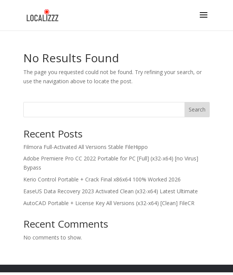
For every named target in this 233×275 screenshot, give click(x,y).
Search (197, 109)
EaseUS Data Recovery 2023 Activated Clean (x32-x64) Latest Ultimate (110, 191)
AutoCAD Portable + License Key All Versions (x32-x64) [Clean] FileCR (108, 203)
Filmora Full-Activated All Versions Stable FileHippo (85, 146)
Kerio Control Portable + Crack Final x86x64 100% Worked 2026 (102, 179)
